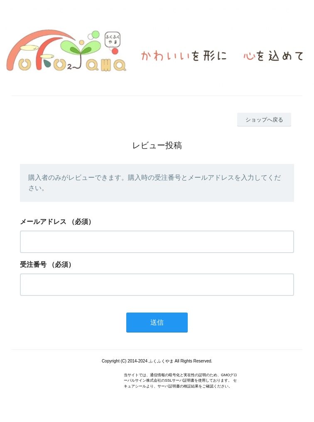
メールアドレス (43, 221)
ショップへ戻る (264, 120)
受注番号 (33, 264)
